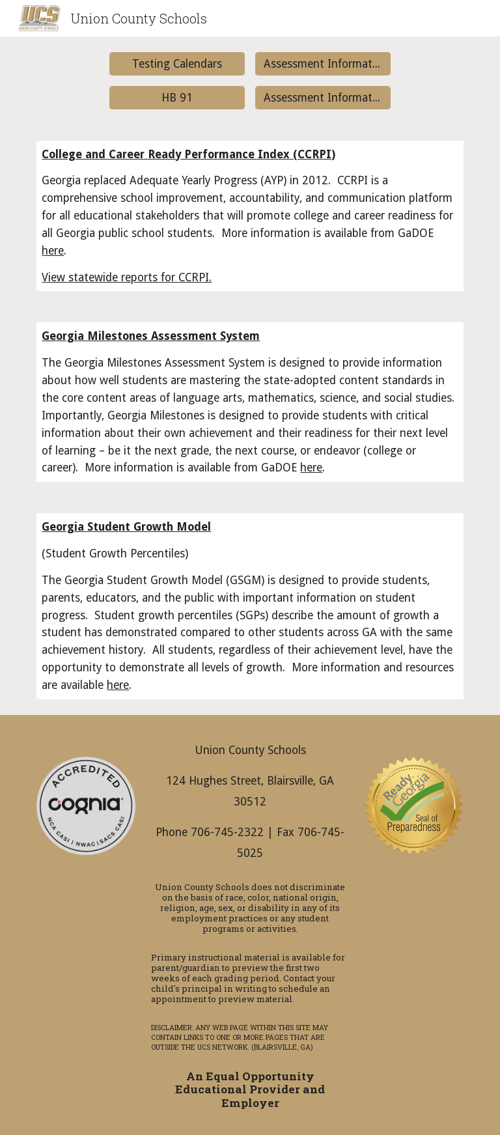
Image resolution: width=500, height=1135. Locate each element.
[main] (249, 216)
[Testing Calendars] (176, 64)
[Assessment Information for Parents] (322, 64)
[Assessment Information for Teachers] (322, 97)
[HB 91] (176, 97)
